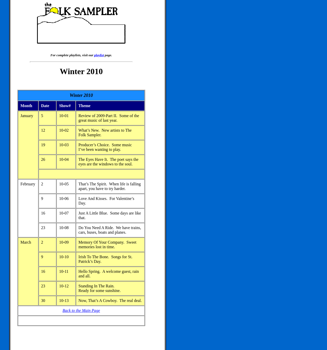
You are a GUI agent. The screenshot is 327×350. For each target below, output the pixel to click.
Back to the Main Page (81, 310)
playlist (99, 55)
